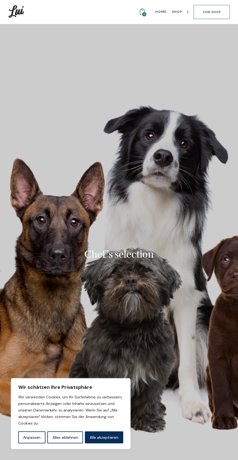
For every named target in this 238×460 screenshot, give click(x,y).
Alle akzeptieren (104, 437)
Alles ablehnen (65, 437)
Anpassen (32, 437)
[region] (71, 414)
